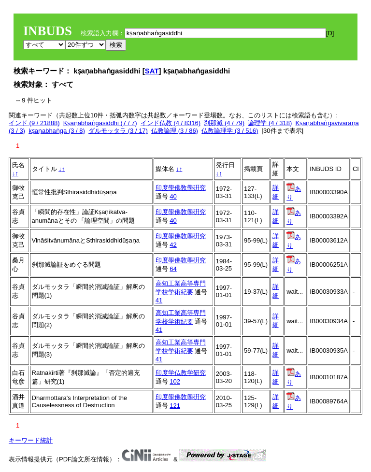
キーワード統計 (31, 440)
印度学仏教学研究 (181, 372)
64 (173, 268)
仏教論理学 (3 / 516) (229, 130)
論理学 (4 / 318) (270, 123)
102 (175, 381)
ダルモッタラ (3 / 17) (118, 130)
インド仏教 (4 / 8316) (170, 123)
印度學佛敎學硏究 (181, 187)
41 (159, 300)
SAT (152, 71)
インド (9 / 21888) (34, 123)
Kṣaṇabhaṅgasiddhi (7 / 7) (100, 123)
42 (173, 244)
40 (173, 196)
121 (175, 405)
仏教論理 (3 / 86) (174, 130)
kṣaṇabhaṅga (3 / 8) (57, 130)
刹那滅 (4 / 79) (224, 123)
